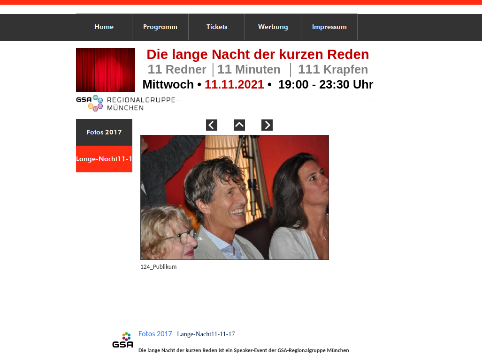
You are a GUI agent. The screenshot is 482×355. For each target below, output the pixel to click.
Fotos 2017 (155, 333)
